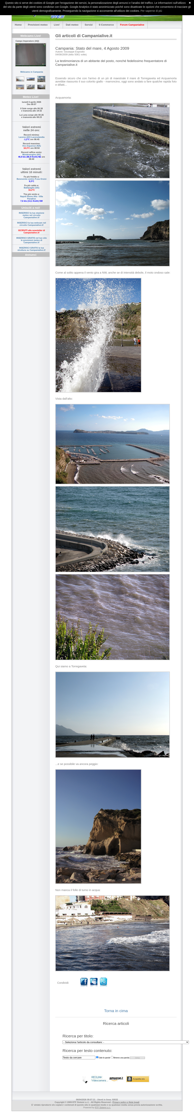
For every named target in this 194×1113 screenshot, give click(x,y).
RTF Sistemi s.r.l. (103, 1107)
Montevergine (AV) (31, 154)
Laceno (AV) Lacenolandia (32, 137)
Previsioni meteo (38, 24)
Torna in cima (116, 1011)
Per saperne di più (151, 10)
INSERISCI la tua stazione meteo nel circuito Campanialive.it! (31, 215)
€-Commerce (106, 24)
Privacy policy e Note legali (126, 1102)
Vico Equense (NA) (31, 146)
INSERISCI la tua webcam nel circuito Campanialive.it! (31, 224)
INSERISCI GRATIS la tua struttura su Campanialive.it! (31, 249)
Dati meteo (72, 24)
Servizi (89, 24)
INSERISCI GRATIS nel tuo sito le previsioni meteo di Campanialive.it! (31, 240)
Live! (56, 24)
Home (18, 24)
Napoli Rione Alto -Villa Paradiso (31, 197)
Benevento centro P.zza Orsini (31, 179)
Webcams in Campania (31, 72)
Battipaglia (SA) (31, 188)
